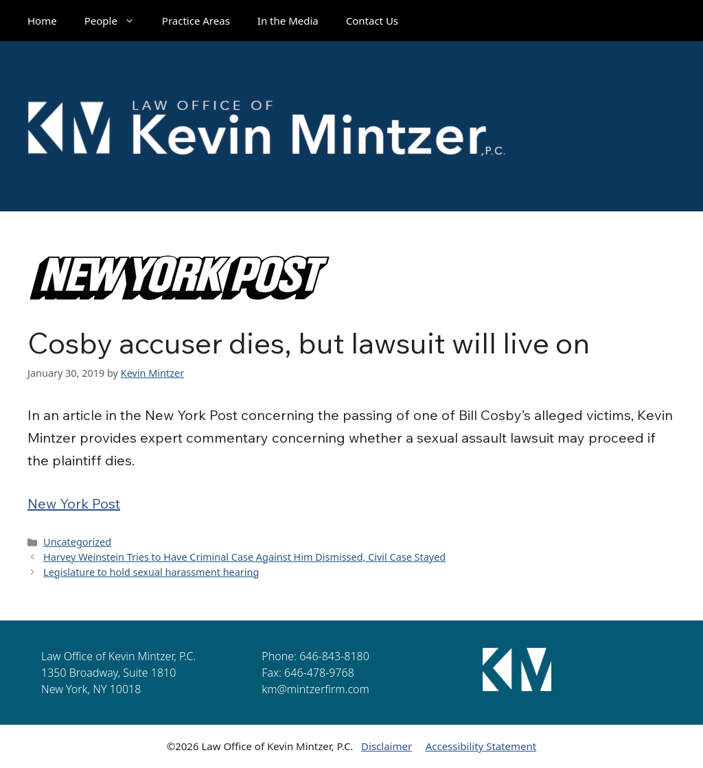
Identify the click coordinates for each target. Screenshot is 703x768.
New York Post (73, 503)
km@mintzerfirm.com (315, 689)
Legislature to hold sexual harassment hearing (151, 572)
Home (42, 20)
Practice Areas (196, 20)
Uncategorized (77, 541)
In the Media (288, 20)
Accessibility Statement (481, 746)
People (116, 20)
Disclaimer (386, 746)
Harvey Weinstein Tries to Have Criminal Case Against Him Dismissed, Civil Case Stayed (244, 556)
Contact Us (372, 20)
